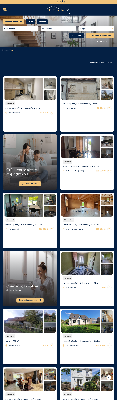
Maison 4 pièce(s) (80, 283)
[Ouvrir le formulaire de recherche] (76, 35)
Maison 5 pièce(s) (81, 166)
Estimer (42, 21)
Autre (12, 341)
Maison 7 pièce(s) (23, 224)
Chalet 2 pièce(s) (81, 224)
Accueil (5, 50)
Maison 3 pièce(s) (80, 103)
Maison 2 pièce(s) (23, 108)
